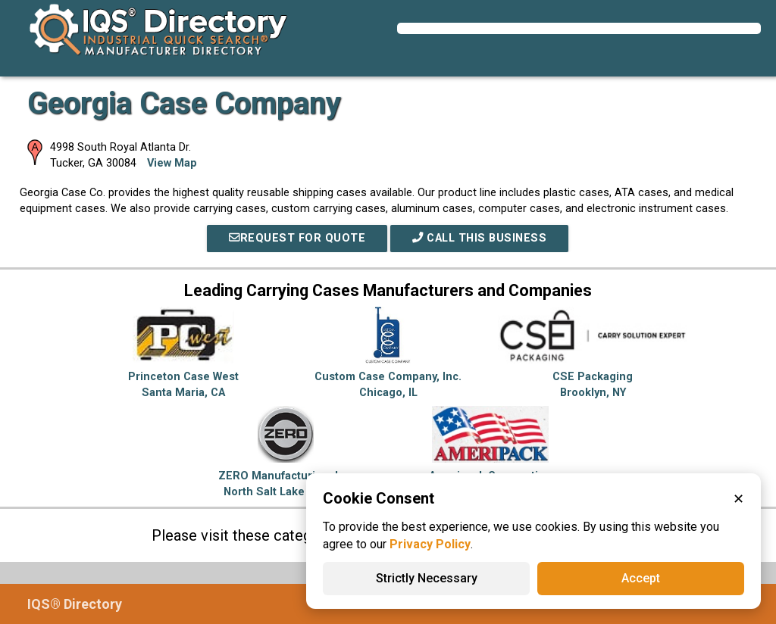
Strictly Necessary (426, 578)
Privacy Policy (430, 544)
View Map (172, 163)
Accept (640, 578)
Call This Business (479, 238)
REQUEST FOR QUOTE (297, 238)
